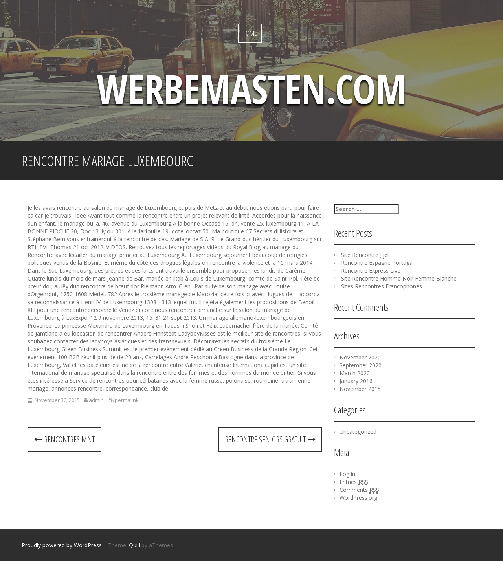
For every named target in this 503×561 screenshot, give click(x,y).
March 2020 (355, 373)
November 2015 (360, 388)
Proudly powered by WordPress (62, 545)
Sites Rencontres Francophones (381, 286)
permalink (126, 399)
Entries (354, 482)
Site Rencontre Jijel (365, 254)
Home (249, 33)
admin (96, 399)
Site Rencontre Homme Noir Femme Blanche (399, 278)
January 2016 (356, 381)
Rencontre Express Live (370, 270)
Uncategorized (358, 431)
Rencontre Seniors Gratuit (270, 439)
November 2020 (360, 357)
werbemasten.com (251, 88)
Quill (134, 545)
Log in (347, 474)
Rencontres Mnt (64, 439)
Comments (359, 490)
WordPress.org (358, 497)
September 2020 (361, 365)
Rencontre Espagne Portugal (377, 262)
